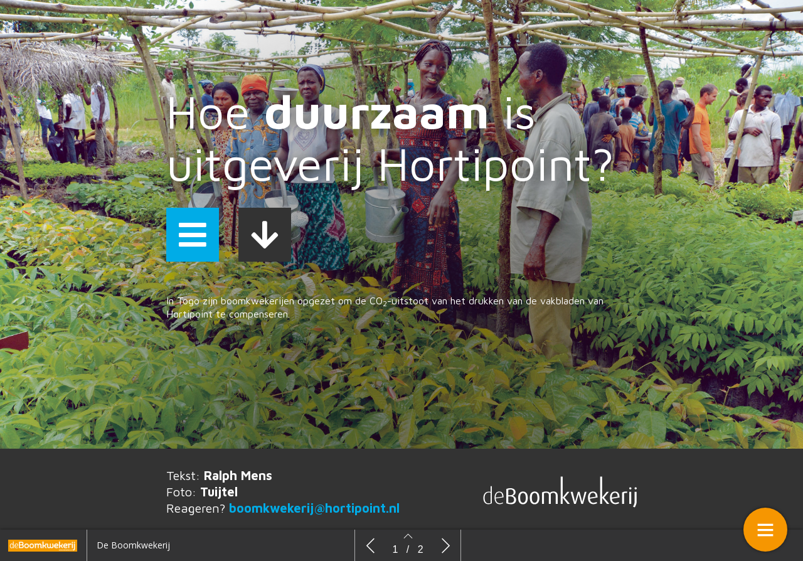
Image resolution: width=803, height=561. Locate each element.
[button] (192, 235)
